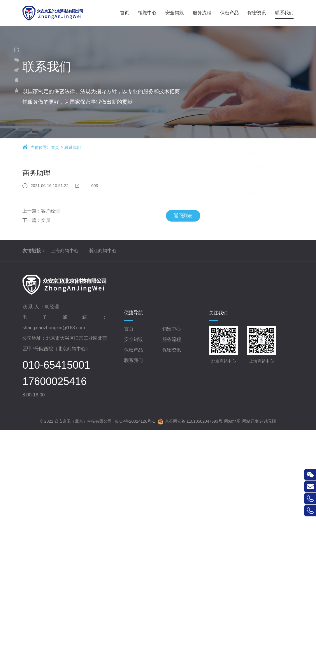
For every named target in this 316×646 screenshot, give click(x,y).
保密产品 (133, 571)
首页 (55, 149)
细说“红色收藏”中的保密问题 (262, 311)
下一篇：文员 (28, 221)
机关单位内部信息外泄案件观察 (265, 401)
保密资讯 (171, 571)
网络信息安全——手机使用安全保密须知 (265, 234)
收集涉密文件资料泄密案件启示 (265, 350)
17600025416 (54, 603)
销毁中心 (171, 550)
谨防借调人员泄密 (252, 299)
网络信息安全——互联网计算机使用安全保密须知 (265, 222)
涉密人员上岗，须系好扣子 (261, 363)
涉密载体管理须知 (252, 196)
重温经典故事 (247, 209)
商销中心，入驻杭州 (254, 260)
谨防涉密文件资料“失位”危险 (262, 324)
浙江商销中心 (103, 472)
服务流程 (171, 560)
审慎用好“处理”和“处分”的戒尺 (264, 337)
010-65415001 (56, 587)
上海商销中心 (65, 472)
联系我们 (72, 149)
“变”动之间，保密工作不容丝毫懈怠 (265, 440)
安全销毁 (133, 560)
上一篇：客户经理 (32, 212)
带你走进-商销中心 (252, 273)
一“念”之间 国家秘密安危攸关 (263, 388)
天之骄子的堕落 (249, 376)
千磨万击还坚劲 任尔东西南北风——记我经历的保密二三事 (265, 286)
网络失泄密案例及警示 (256, 247)
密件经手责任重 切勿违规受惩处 (265, 427)
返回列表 (174, 217)
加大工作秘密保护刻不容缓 (261, 414)
